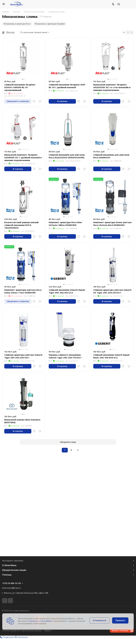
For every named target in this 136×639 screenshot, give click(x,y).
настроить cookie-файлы (40, 621)
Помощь (7, 575)
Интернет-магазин (12, 560)
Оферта (47, 630)
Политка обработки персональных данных (22, 630)
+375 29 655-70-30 (11, 583)
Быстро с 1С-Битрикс (120, 630)
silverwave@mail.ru (11, 588)
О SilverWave (9, 565)
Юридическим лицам (14, 570)
